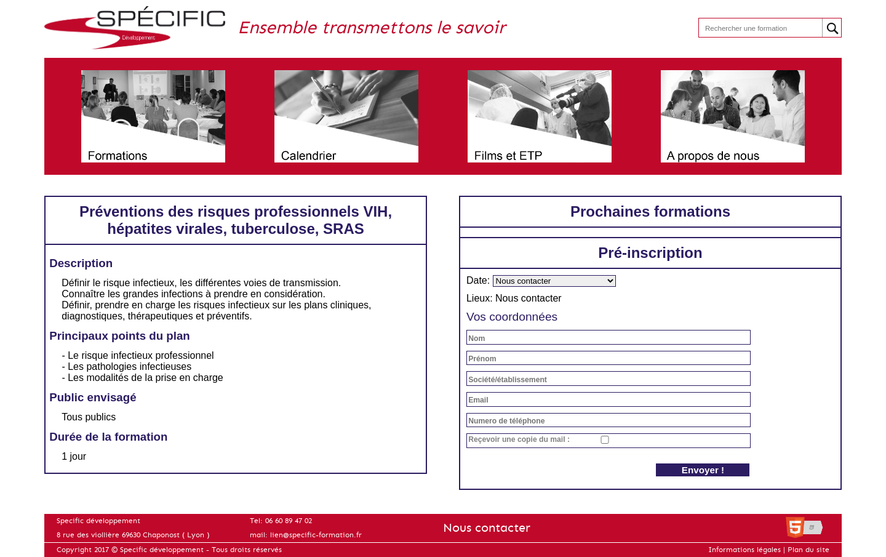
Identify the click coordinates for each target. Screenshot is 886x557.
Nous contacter (486, 528)
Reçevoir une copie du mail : (519, 439)
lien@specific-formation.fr (316, 535)
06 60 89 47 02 (288, 520)
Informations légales (744, 549)
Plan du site (808, 549)
